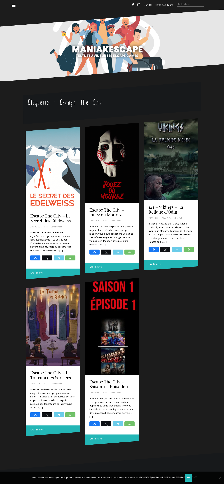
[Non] (220, 477)
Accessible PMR (175, 218)
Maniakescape (112, 39)
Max (45, 226)
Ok (188, 478)
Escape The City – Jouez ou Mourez (106, 212)
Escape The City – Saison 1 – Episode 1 (108, 384)
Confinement (56, 226)
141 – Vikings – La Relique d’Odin (166, 209)
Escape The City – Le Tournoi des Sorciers (50, 375)
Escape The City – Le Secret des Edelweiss (50, 218)
